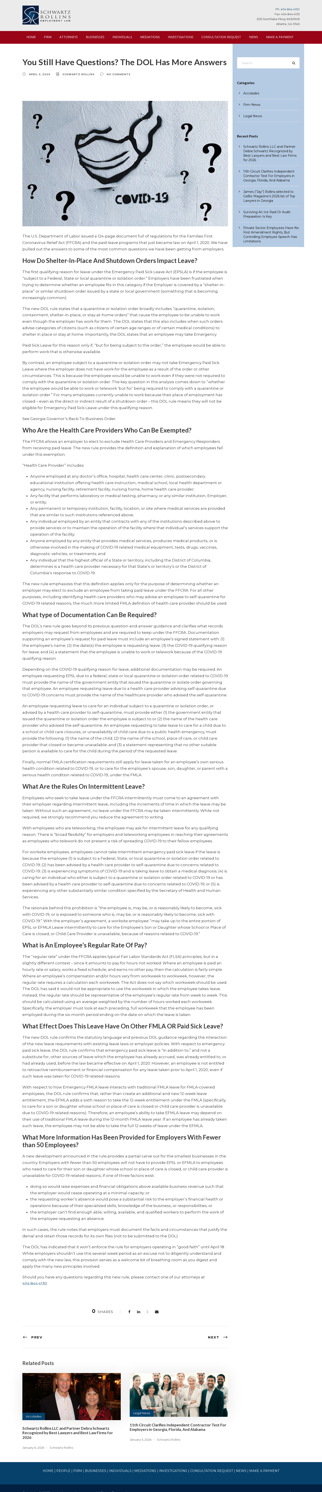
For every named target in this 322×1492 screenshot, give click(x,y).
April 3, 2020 (39, 74)
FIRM (47, 37)
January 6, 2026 (33, 1436)
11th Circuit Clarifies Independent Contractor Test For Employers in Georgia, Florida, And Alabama (175, 1420)
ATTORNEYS (67, 37)
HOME (31, 37)
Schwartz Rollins (76, 74)
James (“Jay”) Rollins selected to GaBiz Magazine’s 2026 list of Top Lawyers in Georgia (269, 196)
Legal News (141, 1406)
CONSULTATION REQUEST (216, 37)
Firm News (251, 105)
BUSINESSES (93, 37)
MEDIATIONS (147, 37)
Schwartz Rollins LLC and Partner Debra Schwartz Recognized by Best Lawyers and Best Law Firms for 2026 (70, 1424)
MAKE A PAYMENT (273, 37)
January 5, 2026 (141, 1433)
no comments (115, 74)
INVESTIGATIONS (176, 37)
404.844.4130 (290, 9)
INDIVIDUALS (119, 37)
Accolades (33, 1410)
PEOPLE (68, 1460)
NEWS (247, 37)
